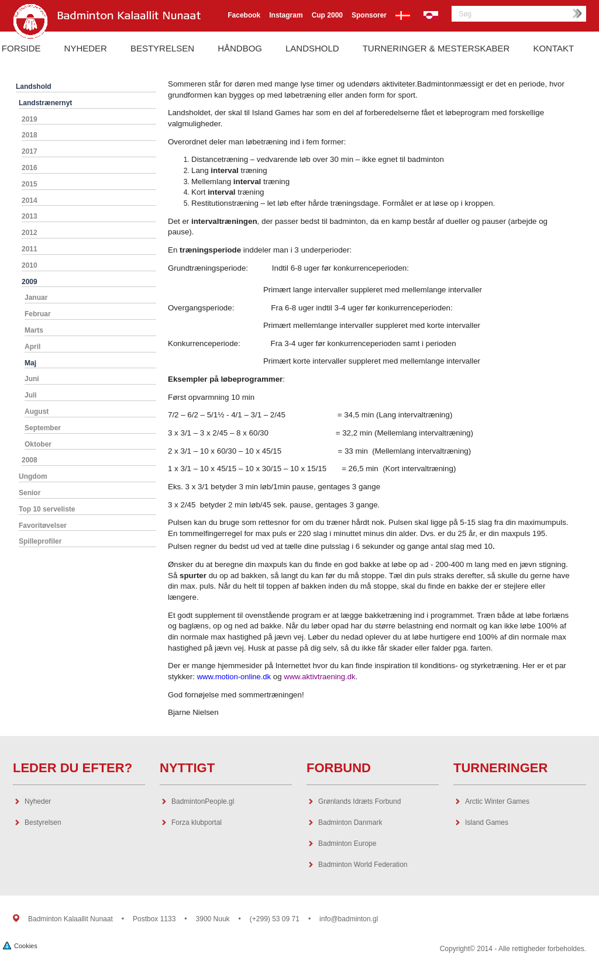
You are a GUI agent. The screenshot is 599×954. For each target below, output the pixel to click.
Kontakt (553, 48)
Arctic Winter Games (497, 801)
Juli (31, 395)
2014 (29, 200)
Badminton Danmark (350, 822)
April (32, 347)
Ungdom (33, 476)
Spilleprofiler (40, 541)
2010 (29, 265)
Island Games (486, 822)
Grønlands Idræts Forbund (359, 801)
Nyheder (85, 48)
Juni (32, 379)
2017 (29, 151)
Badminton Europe (347, 843)
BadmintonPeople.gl (202, 801)
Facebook (244, 15)
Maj (30, 363)
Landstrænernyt (45, 103)
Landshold (312, 48)
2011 (29, 249)
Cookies (20, 945)
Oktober (38, 444)
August (37, 411)
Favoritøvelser (43, 525)
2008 (29, 460)
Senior (29, 493)
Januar (36, 297)
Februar (38, 314)
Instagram (285, 15)
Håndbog (240, 48)
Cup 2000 (327, 15)
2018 (29, 135)
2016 (29, 168)
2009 (29, 282)
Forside (21, 48)
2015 (29, 184)
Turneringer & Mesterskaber (436, 48)
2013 (29, 216)
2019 (29, 119)
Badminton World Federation (363, 864)
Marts (34, 330)
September (43, 428)
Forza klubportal (196, 822)
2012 (29, 233)
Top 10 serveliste (47, 509)
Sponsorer (369, 15)
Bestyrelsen (162, 48)
